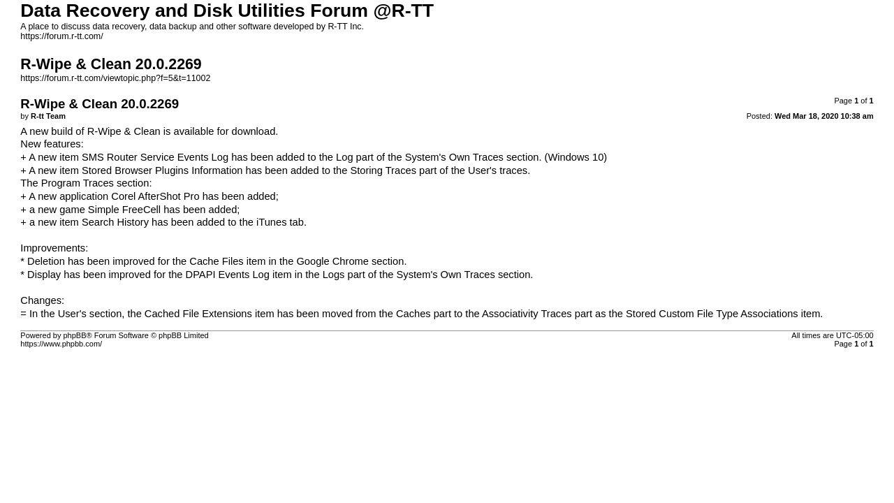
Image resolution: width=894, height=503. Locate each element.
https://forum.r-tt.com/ (61, 36)
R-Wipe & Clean (124, 131)
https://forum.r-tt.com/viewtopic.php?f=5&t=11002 (115, 78)
